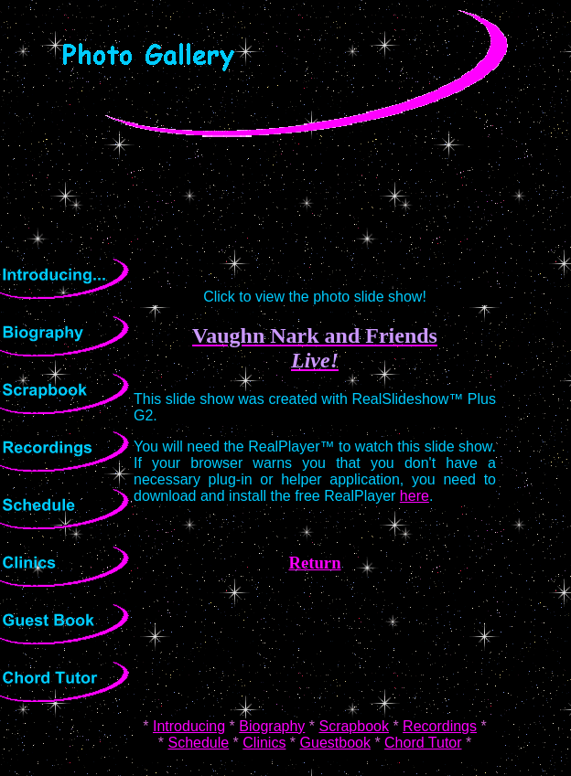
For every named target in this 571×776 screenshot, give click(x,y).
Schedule (198, 742)
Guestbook (335, 742)
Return (314, 562)
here (414, 496)
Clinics (264, 742)
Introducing (189, 726)
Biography (272, 726)
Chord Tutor (422, 742)
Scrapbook (353, 726)
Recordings (440, 726)
